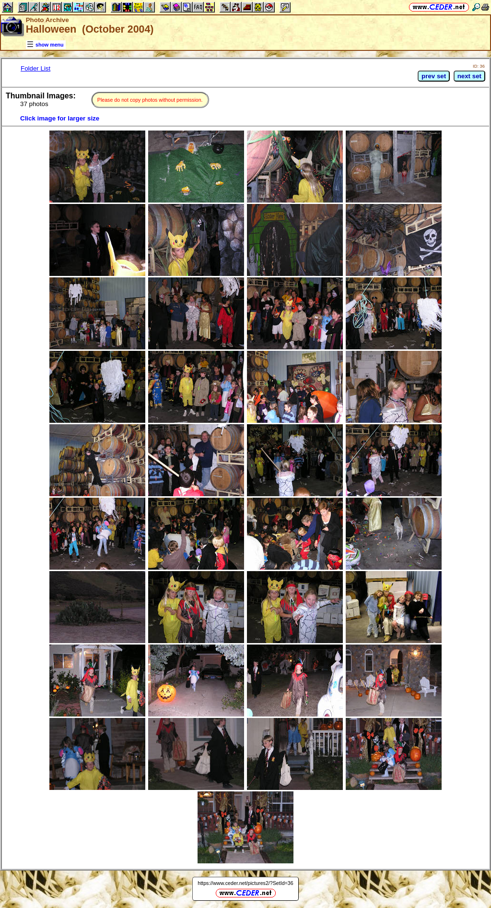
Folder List (35, 68)
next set (469, 76)
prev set (433, 76)
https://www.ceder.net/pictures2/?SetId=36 (245, 883)
